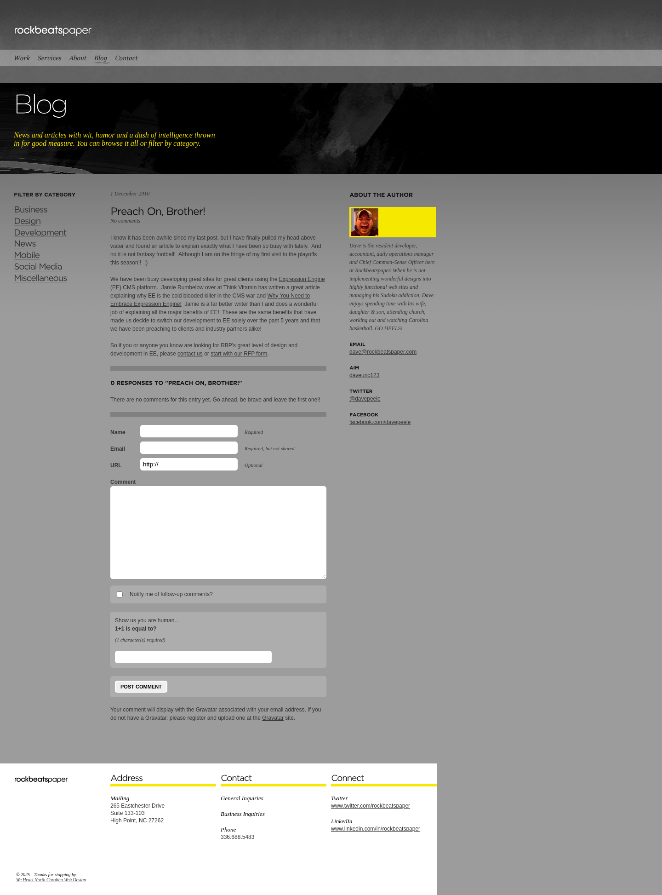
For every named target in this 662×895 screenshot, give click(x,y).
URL (116, 465)
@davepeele (365, 399)
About (77, 58)
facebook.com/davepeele (380, 422)
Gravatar (273, 718)
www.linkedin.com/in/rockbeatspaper (375, 829)
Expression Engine (302, 279)
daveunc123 (364, 375)
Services (49, 58)
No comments (125, 221)
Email (117, 449)
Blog (101, 58)
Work (24, 58)
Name (118, 432)
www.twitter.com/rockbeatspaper (370, 806)
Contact (127, 58)
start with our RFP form (239, 353)
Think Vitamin (240, 287)
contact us (190, 353)
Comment (123, 482)
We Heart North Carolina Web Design (51, 879)
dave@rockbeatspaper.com (383, 352)
